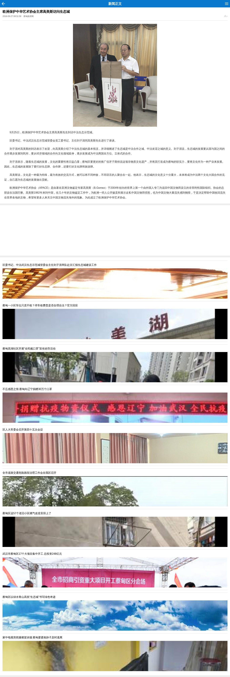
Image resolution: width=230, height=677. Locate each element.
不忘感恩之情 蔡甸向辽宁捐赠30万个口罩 (27, 389)
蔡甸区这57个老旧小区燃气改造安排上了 (27, 513)
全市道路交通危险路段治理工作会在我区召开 (29, 472)
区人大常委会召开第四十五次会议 (23, 429)
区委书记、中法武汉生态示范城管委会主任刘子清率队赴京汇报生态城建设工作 (50, 264)
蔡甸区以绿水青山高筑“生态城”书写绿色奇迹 (29, 597)
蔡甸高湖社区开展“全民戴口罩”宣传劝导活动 (29, 348)
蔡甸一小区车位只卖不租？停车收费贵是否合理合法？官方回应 (40, 305)
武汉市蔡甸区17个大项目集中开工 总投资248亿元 (32, 553)
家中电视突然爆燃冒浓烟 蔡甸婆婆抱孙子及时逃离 (32, 637)
